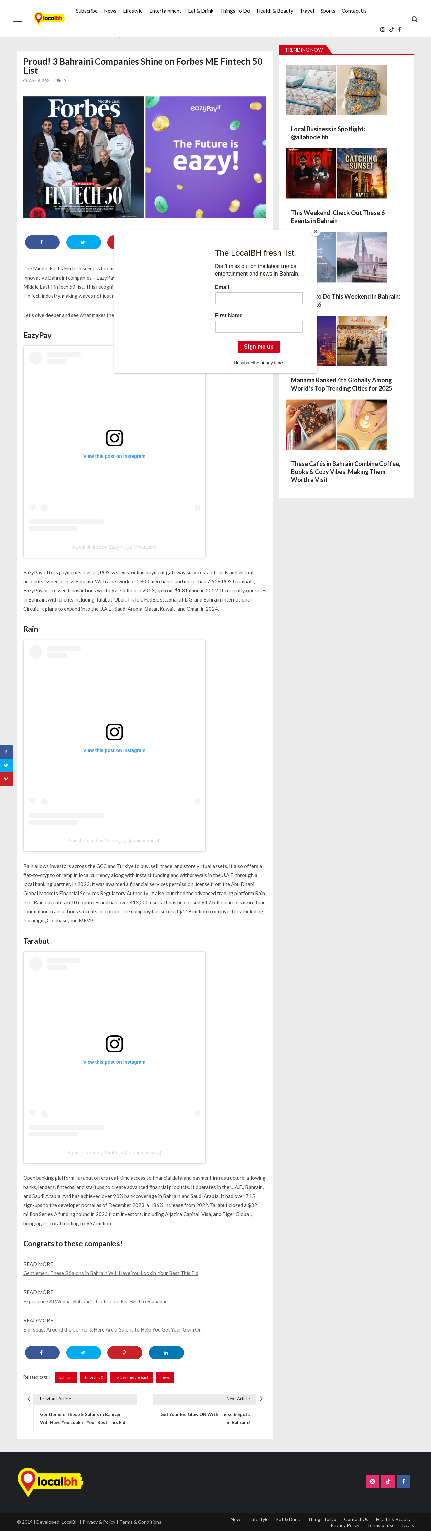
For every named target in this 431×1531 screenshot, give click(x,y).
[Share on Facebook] (6, 752)
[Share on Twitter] (6, 765)
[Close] (315, 231)
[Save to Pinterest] (6, 779)
